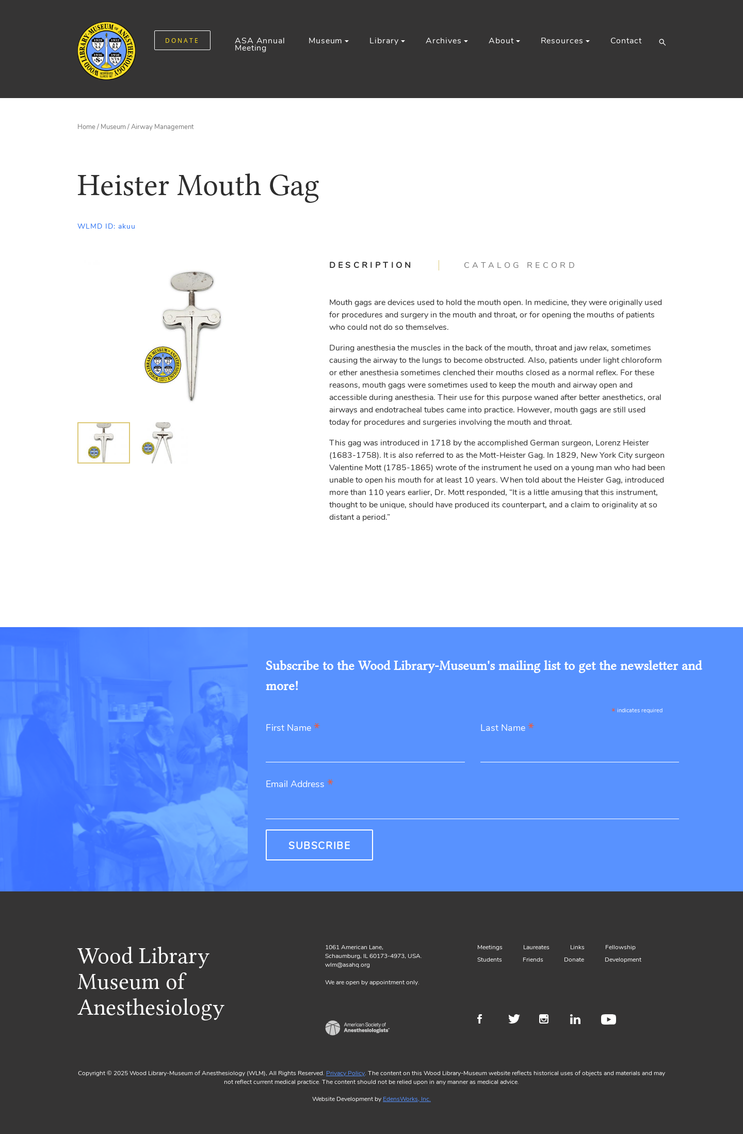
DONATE (182, 40)
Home (86, 127)
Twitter (517, 1020)
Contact (626, 40)
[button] (662, 41)
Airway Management (162, 127)
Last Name (507, 729)
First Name (293, 729)
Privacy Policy (345, 1073)
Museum (326, 40)
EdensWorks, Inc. (407, 1099)
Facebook (486, 1020)
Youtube (610, 1020)
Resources (562, 40)
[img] (103, 443)
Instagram (548, 1020)
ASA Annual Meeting (260, 44)
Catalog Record (520, 265)
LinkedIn (579, 1020)
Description (371, 265)
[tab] (384, 265)
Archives (444, 40)
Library (383, 40)
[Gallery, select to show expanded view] (191, 336)
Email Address (299, 785)
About (501, 40)
